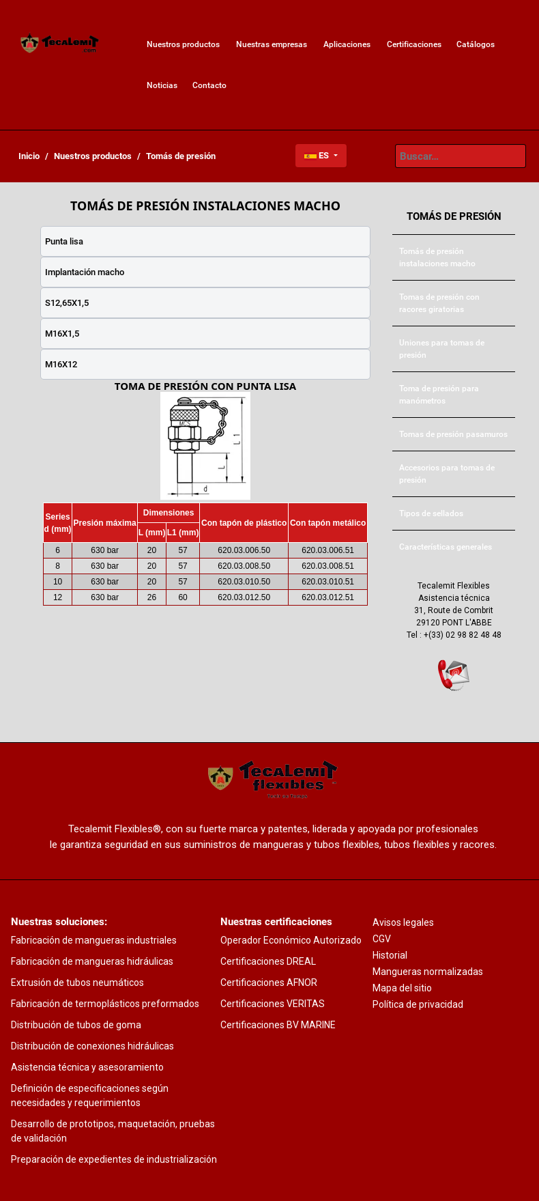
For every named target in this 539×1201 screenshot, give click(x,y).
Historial (390, 955)
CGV (382, 938)
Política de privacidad (418, 1004)
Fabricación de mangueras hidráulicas (92, 961)
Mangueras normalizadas (428, 971)
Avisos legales (403, 922)
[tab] (205, 241)
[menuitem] (60, 44)
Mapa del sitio (402, 988)
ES (317, 155)
